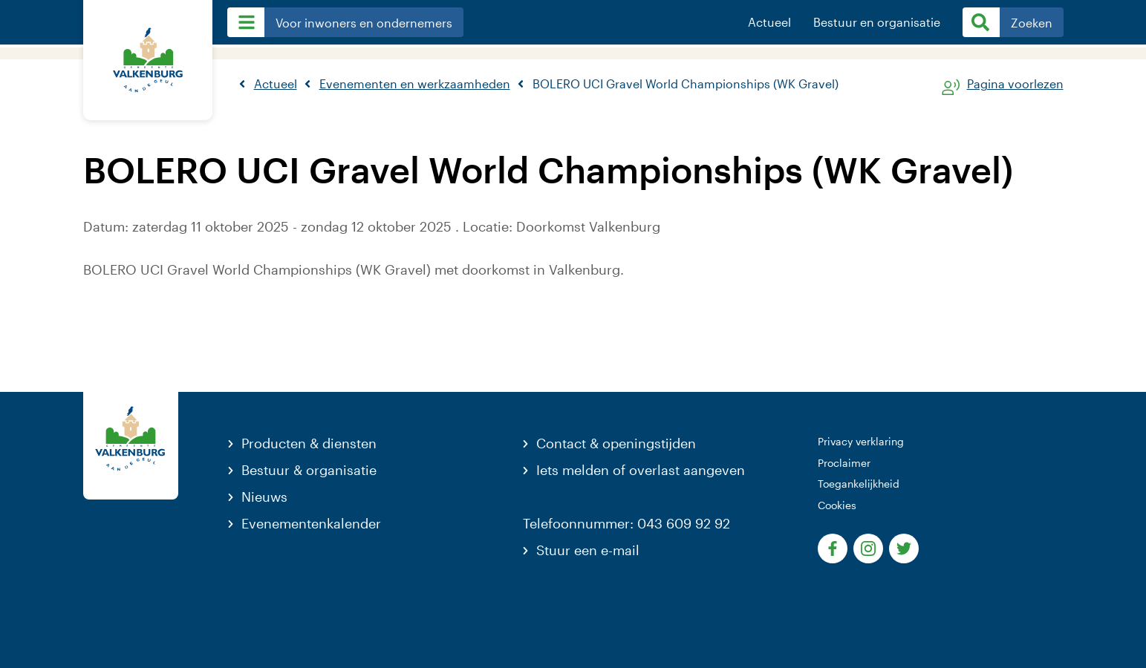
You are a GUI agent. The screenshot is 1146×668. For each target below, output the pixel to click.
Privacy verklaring (861, 441)
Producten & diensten (309, 443)
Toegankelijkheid (858, 483)
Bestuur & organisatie (309, 470)
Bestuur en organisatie (876, 22)
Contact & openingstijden (616, 443)
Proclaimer (844, 462)
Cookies (837, 505)
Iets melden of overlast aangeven (640, 470)
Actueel (769, 22)
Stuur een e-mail (587, 550)
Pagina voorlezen (1015, 84)
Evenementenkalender (311, 523)
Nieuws (264, 496)
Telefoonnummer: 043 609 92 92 (626, 523)
